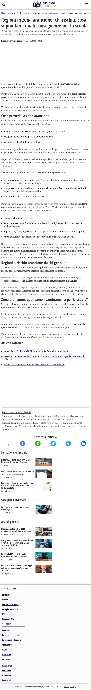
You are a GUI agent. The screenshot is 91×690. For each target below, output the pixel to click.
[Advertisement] (45, 64)
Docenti (5, 599)
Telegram (68, 443)
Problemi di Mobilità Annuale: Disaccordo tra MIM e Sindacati (34, 364)
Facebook (22, 443)
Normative (6, 654)
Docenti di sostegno (10, 604)
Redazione (6, 670)
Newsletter (7, 675)
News (4, 649)
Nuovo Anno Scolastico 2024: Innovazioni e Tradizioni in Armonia (36, 351)
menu (86, 4)
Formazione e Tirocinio (11, 639)
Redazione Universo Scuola (11, 40)
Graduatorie (7, 644)
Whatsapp (38, 443)
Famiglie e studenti (10, 609)
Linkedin (83, 443)
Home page (7, 665)
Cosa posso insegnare (11, 635)
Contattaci (6, 680)
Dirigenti (6, 594)
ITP (3, 614)
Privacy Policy (70, 687)
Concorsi (5, 630)
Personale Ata (8, 619)
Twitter (53, 443)
